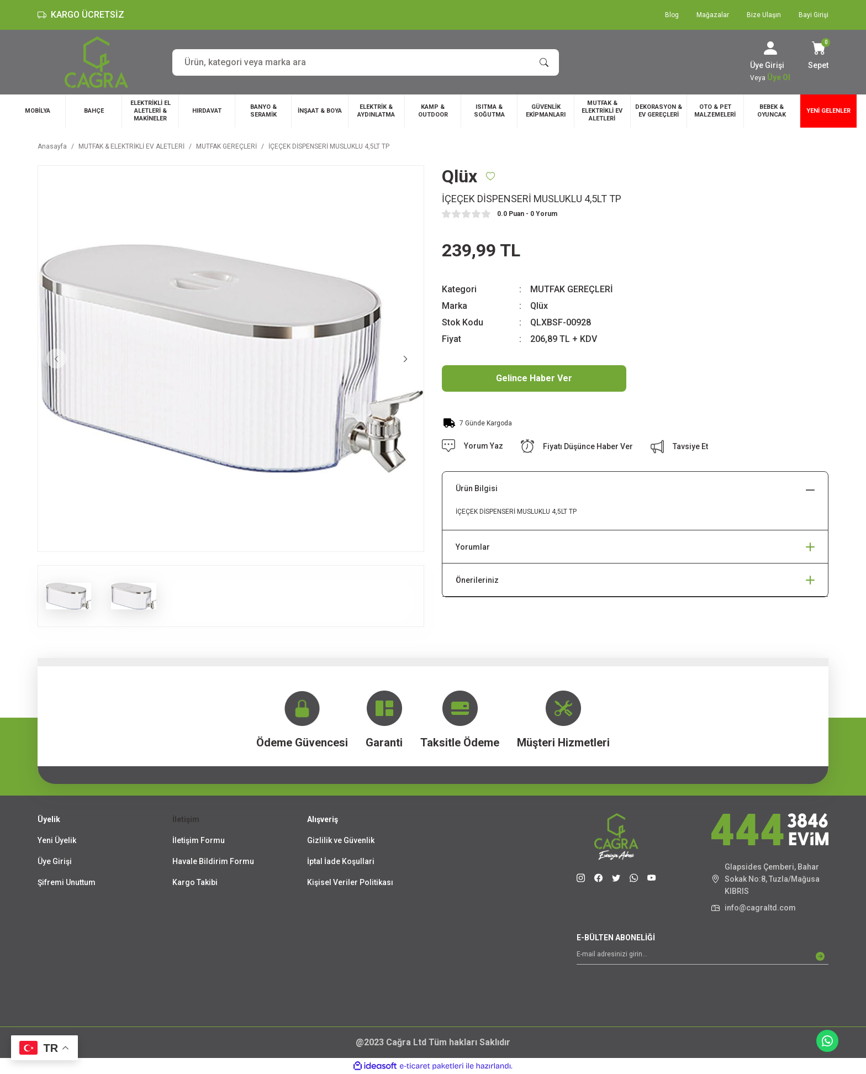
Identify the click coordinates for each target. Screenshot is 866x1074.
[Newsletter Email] (702, 956)
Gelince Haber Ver (534, 378)
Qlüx (539, 306)
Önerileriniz (477, 580)
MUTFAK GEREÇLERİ (571, 289)
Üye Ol (778, 77)
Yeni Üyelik (57, 840)
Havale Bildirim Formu (213, 861)
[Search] (365, 62)
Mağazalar (712, 15)
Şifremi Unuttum (67, 882)
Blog (672, 15)
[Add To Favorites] (490, 176)
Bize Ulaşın (764, 15)
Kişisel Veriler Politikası (350, 882)
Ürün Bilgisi (477, 488)
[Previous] (56, 358)
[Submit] (820, 956)
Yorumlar (473, 547)
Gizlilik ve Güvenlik (340, 840)
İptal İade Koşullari (340, 861)
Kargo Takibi (195, 882)
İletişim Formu (198, 840)
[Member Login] (770, 48)
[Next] (405, 358)
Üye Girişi (55, 861)
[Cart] (818, 56)
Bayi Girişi (813, 15)
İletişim (185, 819)
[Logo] (96, 62)
